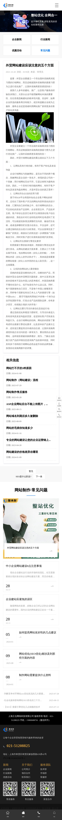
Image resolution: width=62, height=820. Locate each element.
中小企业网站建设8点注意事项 (24, 565)
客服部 (43, 777)
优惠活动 (17, 50)
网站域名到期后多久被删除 (22, 416)
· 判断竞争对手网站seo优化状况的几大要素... (24, 694)
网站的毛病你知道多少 (19, 427)
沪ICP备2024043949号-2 (14, 758)
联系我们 (26, 777)
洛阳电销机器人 (33, 808)
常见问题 (45, 50)
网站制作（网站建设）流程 (22, 380)
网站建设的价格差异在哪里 (22, 451)
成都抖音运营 (18, 808)
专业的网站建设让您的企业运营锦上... (28, 439)
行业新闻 (45, 39)
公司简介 (26, 769)
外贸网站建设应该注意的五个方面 (21, 548)
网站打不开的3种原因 (18, 368)
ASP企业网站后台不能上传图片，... (27, 404)
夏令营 (55, 808)
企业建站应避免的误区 (19, 599)
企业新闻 (17, 39)
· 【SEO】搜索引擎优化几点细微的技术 (21, 707)
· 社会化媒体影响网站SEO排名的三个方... (22, 700)
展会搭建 (46, 808)
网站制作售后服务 (16, 392)
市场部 (43, 773)
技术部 (43, 769)
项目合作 (26, 773)
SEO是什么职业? (30, 476)
